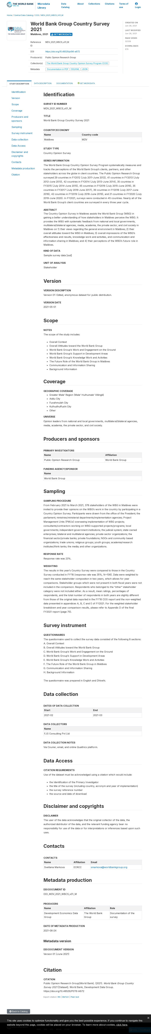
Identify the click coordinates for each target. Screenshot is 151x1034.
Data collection (20, 139)
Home (9, 15)
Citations (109, 4)
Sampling (17, 127)
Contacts (16, 162)
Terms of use (123, 5)
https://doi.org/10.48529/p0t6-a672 (62, 51)
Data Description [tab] (42, 83)
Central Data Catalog (23, 15)
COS (37, 15)
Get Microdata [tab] (86, 83)
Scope (15, 104)
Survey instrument (22, 133)
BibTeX (65, 997)
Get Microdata (61, 34)
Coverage (17, 110)
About (80, 4)
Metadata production (23, 168)
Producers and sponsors (20, 118)
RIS (59, 997)
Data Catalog (65, 5)
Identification (19, 91)
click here (121, 1024)
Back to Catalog (18, 1011)
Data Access (19, 145)
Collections (94, 4)
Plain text (75, 997)
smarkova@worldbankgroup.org (109, 867)
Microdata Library (44, 5)
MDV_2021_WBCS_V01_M (52, 15)
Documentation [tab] (64, 83)
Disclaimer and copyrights (20, 154)
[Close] (148, 1017)
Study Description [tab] (19, 84)
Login (138, 5)
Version (16, 98)
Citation (16, 174)
